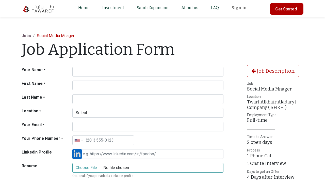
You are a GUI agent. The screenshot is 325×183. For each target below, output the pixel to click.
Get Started (286, 8)
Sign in (239, 7)
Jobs (26, 35)
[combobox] (78, 140)
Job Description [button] (273, 71)
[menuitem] (84, 9)
